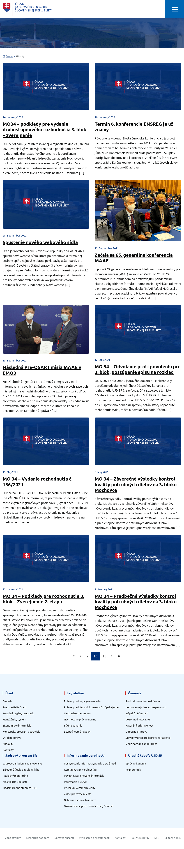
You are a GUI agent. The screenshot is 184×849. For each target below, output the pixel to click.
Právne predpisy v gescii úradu (82, 701)
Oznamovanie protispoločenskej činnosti (88, 806)
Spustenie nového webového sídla (40, 242)
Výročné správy (12, 737)
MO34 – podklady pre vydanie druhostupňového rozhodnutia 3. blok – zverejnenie (44, 129)
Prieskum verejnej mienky (79, 788)
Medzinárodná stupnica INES (20, 788)
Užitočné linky (172, 838)
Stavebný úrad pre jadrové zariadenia (148, 737)
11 (104, 656)
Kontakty (8, 750)
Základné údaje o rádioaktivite (21, 769)
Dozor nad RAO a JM (137, 719)
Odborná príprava (136, 731)
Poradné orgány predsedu (18, 713)
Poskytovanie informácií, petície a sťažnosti (90, 763)
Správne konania (135, 763)
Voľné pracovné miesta (77, 794)
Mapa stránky (12, 838)
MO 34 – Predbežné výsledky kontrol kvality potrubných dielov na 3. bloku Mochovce (136, 601)
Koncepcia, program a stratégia (21, 731)
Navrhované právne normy (80, 719)
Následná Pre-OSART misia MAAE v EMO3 (42, 370)
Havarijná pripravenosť (139, 725)
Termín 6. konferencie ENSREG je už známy (134, 126)
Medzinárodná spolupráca (141, 744)
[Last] (119, 656)
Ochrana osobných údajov (80, 800)
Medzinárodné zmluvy (77, 713)
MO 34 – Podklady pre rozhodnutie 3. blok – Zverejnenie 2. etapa (43, 598)
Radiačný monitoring (15, 775)
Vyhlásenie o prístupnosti (94, 838)
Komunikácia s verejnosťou (80, 769)
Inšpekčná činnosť (136, 713)
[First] (73, 656)
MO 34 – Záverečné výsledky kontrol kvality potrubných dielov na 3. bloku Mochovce (136, 484)
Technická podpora (37, 838)
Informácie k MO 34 (75, 781)
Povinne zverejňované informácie (84, 775)
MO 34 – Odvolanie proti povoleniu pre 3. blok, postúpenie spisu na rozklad (138, 369)
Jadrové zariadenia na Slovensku (23, 763)
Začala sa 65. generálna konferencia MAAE (134, 257)
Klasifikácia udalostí (15, 781)
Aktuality (8, 744)
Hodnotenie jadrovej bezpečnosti (145, 707)
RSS (156, 838)
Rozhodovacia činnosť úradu (142, 701)
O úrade (7, 701)
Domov (8, 56)
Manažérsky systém (14, 719)
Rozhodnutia (133, 769)
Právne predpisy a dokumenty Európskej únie (91, 707)
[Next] (112, 656)
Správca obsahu (64, 838)
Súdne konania (73, 725)
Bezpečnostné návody (77, 731)
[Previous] (80, 656)
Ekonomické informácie (17, 725)
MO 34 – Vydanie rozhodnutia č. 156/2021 (37, 481)
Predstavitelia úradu (15, 707)
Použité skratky (140, 838)
